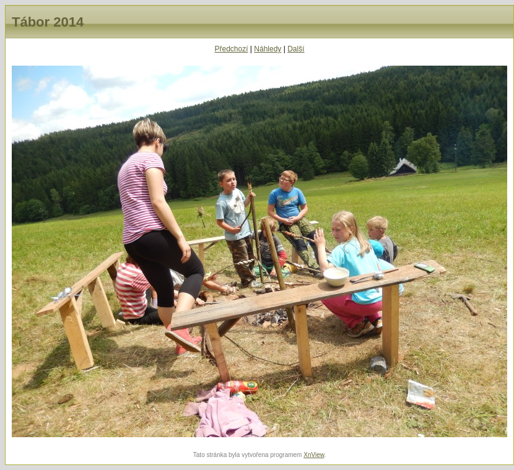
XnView (313, 454)
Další (295, 49)
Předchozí (231, 49)
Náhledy (267, 49)
